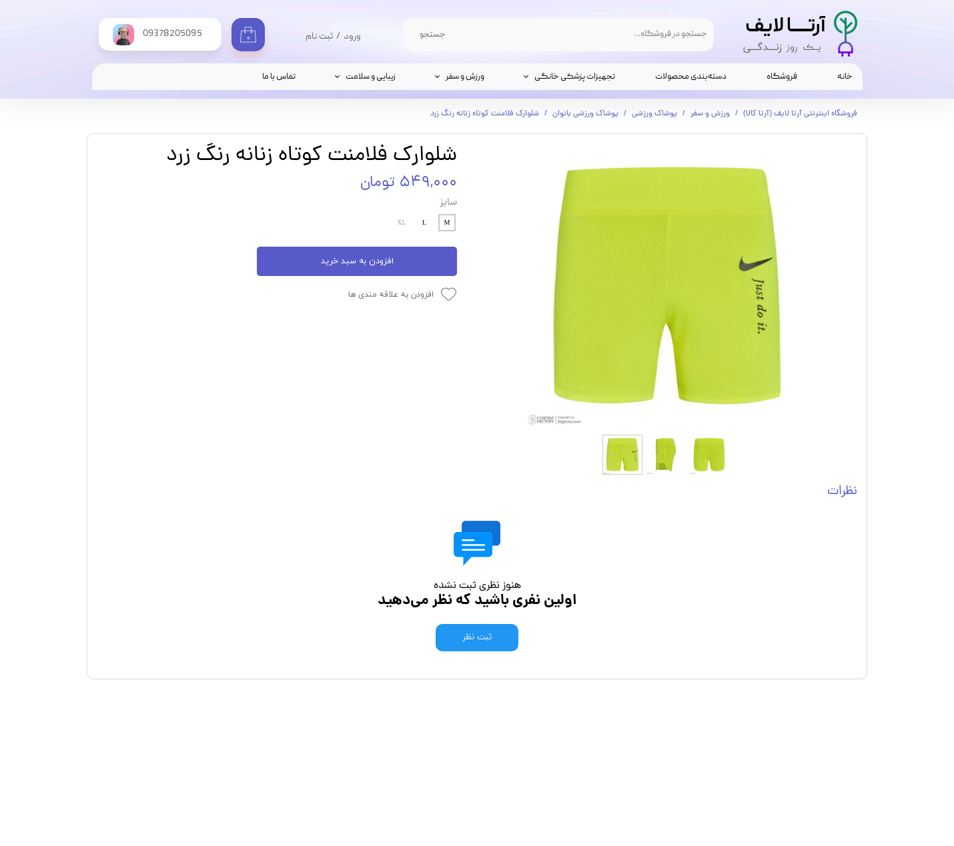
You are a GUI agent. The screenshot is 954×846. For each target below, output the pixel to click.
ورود (352, 36)
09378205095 (564, 781)
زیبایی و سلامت (371, 77)
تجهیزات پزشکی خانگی (574, 77)
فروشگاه (782, 77)
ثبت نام (319, 36)
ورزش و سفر (465, 77)
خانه (845, 77)
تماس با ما (279, 77)
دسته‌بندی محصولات (691, 77)
